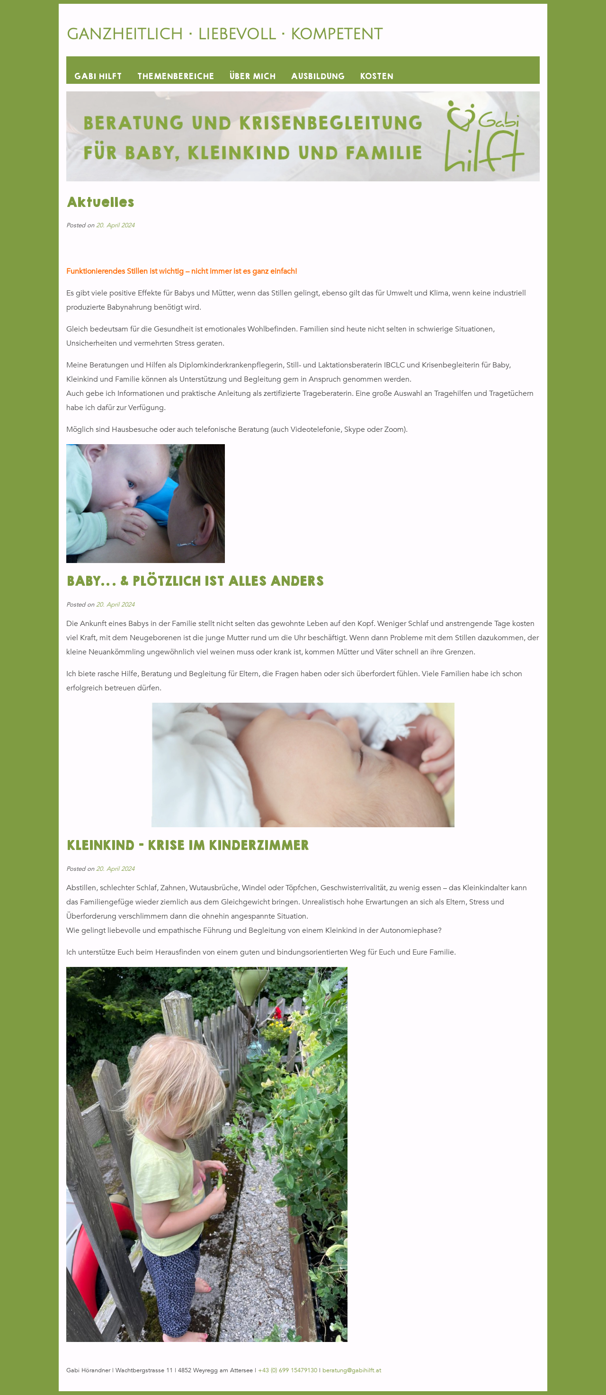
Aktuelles (100, 203)
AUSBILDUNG (318, 76)
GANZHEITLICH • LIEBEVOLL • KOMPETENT (224, 34)
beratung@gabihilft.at (351, 1370)
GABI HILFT (98, 76)
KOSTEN (376, 76)
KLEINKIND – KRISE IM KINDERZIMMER (187, 846)
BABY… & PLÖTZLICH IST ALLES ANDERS (194, 581)
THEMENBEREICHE (175, 76)
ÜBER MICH (252, 76)
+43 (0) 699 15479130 (287, 1370)
